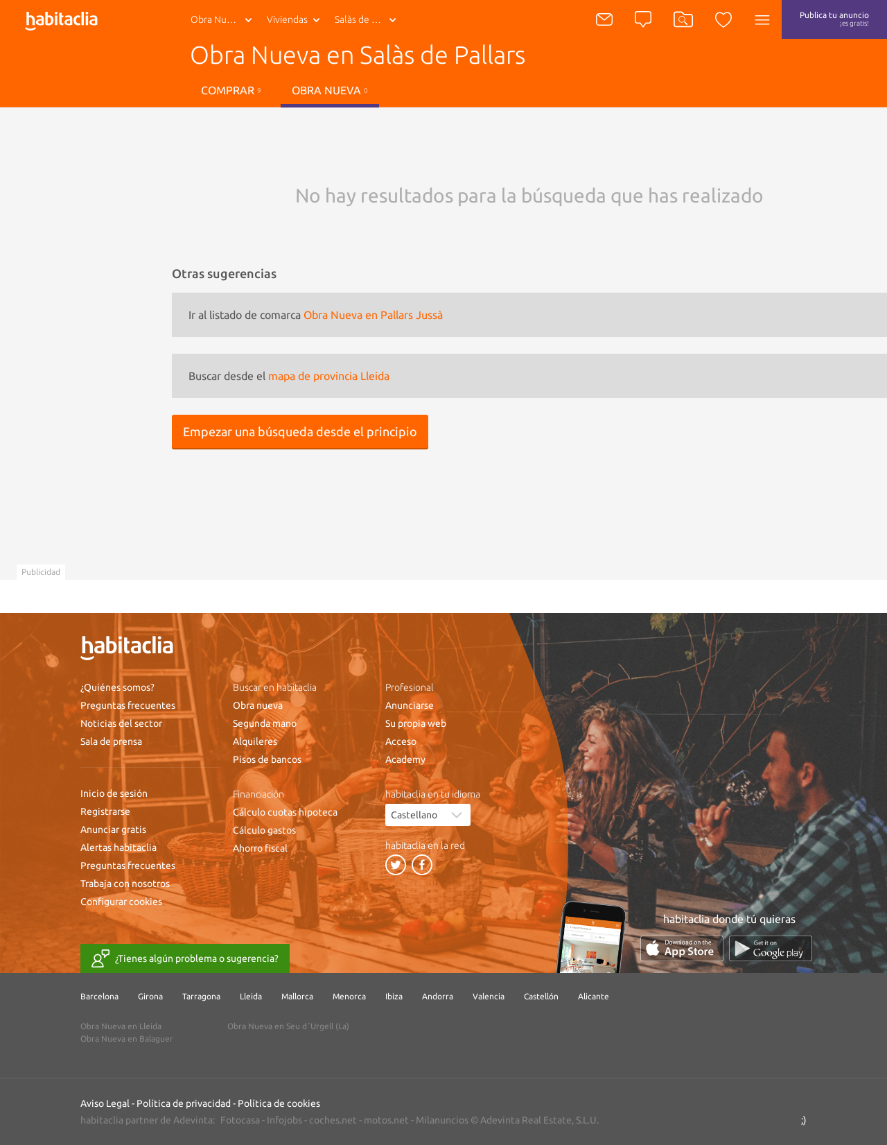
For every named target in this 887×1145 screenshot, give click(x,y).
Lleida (251, 996)
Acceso (400, 741)
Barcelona (99, 996)
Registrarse (105, 811)
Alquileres (255, 741)
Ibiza (394, 996)
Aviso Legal (105, 1103)
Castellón (541, 996)
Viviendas (287, 19)
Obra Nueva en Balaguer (126, 1038)
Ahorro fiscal (260, 848)
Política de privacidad (184, 1103)
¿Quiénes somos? (117, 687)
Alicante (593, 996)
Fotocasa (240, 1120)
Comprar (231, 90)
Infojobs (284, 1120)
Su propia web (415, 723)
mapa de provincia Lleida (328, 376)
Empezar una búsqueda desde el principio (300, 431)
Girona (150, 996)
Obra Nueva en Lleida (120, 1026)
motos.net (386, 1120)
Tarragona (201, 996)
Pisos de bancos (267, 759)
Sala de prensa (111, 741)
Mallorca (297, 996)
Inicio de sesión (114, 793)
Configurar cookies (121, 901)
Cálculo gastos (264, 830)
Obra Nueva (216, 19)
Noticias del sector (121, 723)
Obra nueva (330, 90)
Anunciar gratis (113, 829)
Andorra (437, 996)
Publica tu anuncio (834, 18)
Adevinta (193, 1120)
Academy (405, 759)
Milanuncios (442, 1120)
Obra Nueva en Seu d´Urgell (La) (288, 1026)
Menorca (349, 996)
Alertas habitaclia (118, 847)
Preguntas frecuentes (127, 705)
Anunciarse (409, 705)
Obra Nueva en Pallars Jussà (373, 315)
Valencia (488, 996)
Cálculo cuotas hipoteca (285, 812)
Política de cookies (279, 1103)
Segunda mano (265, 723)
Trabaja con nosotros (125, 883)
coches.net (333, 1120)
